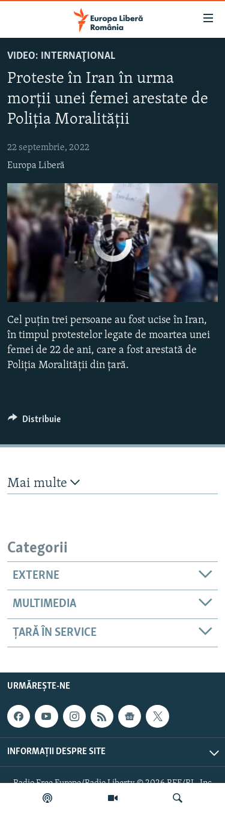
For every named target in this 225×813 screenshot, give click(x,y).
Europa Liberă (36, 166)
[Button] (34, 422)
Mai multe (43, 483)
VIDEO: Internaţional (61, 56)
